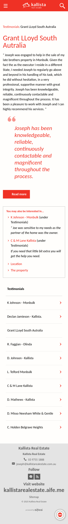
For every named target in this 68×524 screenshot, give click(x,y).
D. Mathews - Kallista (21, 400)
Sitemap (34, 497)
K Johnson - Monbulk (24, 217)
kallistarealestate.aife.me (34, 490)
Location (16, 264)
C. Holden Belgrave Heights (25, 427)
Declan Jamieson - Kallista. (24, 317)
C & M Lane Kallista (23, 241)
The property (19, 270)
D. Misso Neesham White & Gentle (30, 413)
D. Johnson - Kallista (20, 358)
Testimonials (11, 27)
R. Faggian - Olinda (19, 344)
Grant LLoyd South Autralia (30, 42)
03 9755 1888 (36, 459)
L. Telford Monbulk (19, 372)
